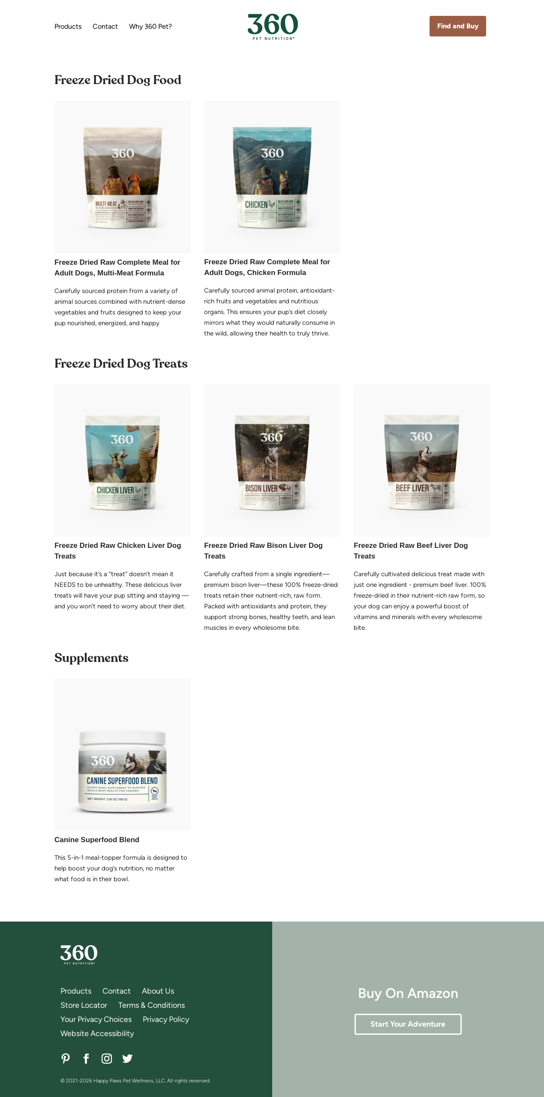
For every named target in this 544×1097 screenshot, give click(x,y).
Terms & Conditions (151, 1005)
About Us (158, 991)
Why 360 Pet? (150, 27)
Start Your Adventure (407, 1024)
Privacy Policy (166, 1019)
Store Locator (83, 1005)
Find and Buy (458, 26)
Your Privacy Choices (96, 1019)
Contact (105, 27)
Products (67, 27)
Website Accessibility (97, 1033)
